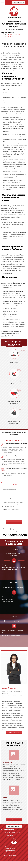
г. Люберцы (10, 36)
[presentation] (13, 516)
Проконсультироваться (18, 2)
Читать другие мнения (14, 819)
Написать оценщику (14, 732)
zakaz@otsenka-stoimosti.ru (14, 34)
